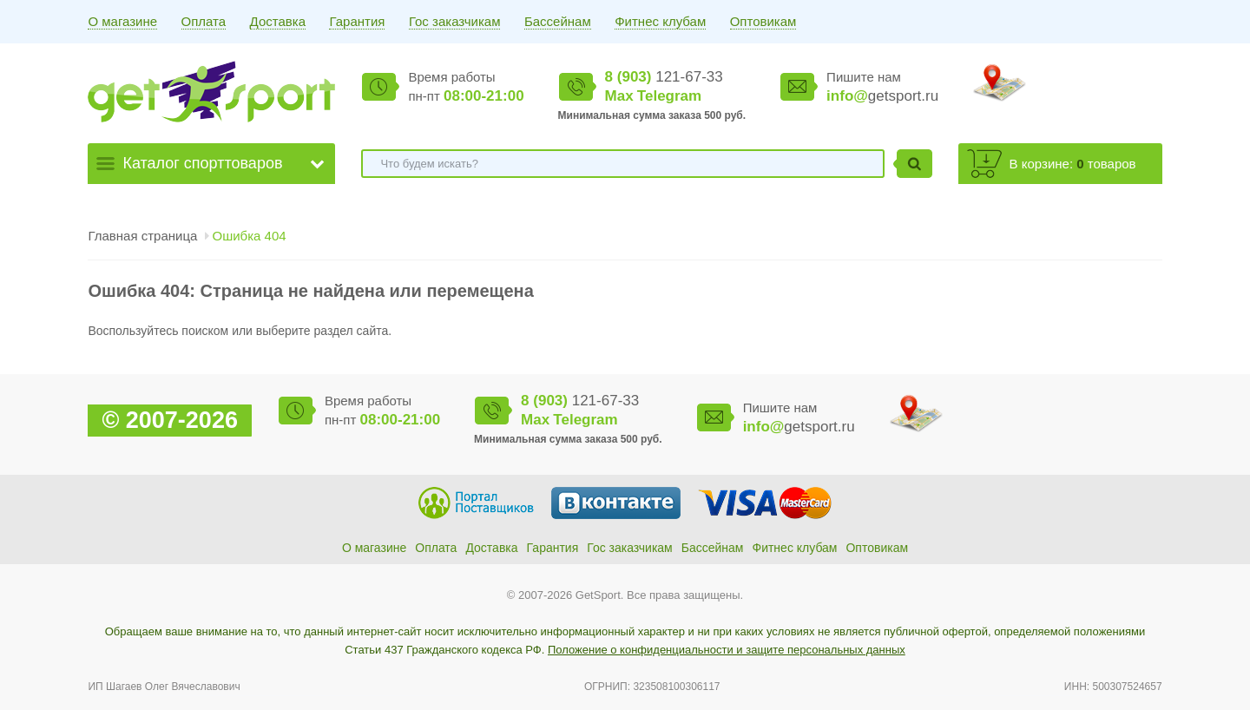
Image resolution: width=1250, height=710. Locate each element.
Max (619, 96)
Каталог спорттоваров (202, 163)
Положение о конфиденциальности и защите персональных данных (726, 649)
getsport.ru (882, 96)
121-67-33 (664, 77)
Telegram (669, 96)
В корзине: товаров (1073, 163)
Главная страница (142, 235)
